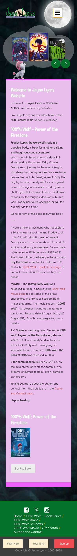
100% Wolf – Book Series (43, 516)
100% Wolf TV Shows (28, 524)
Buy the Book (23, 468)
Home (18, 516)
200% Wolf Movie (26, 528)
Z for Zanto (50, 528)
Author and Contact (28, 532)
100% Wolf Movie (26, 520)
